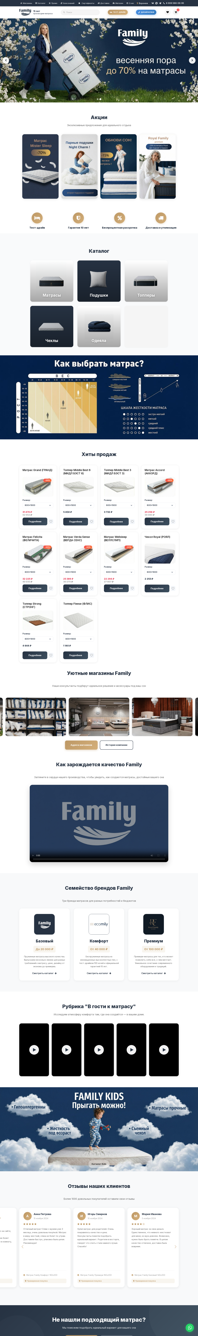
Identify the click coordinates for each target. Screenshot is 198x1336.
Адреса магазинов (81, 745)
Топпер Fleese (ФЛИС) (77, 603)
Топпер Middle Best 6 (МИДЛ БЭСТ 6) (76, 472)
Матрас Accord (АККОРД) (155, 472)
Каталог (42, 3)
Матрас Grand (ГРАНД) (37, 470)
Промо (54, 3)
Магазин (119, 3)
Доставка (104, 3)
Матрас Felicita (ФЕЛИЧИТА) (32, 538)
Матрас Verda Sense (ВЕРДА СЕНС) (76, 538)
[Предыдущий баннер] (5, 60)
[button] (22, 1247)
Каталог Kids (99, 1164)
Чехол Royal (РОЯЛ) (157, 537)
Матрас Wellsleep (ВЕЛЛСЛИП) (115, 538)
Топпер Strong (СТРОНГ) (32, 605)
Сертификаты (86, 3)
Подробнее (34, 521)
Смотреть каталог (44, 973)
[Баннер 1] (97, 99)
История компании (116, 745)
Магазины (27, 3)
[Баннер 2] (100, 99)
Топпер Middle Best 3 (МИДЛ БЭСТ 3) (117, 472)
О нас (131, 3)
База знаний (68, 3)
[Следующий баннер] (192, 60)
